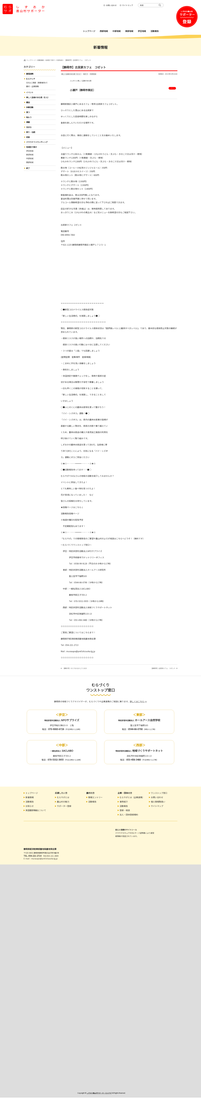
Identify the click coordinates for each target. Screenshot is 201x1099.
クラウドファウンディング (38, 146)
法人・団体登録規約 (129, 816)
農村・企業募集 (33, 87)
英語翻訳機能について (36, 811)
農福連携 (30, 73)
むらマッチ (31, 79)
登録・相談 (125, 811)
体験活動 (30, 109)
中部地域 (93, 74)
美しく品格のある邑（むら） (71, 74)
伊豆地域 (30, 155)
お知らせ (30, 807)
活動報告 (30, 803)
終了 (28, 174)
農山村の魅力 (63, 803)
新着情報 (30, 798)
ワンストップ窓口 (159, 794)
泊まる (29, 130)
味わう (85, 74)
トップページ (31, 60)
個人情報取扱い (158, 803)
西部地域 (30, 167)
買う (28, 114)
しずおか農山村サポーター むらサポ (99, 1094)
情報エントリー (95, 798)
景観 (28, 125)
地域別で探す (32, 151)
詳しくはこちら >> (138, 702)
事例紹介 (124, 803)
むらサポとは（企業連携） (132, 798)
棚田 (28, 104)
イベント (30, 93)
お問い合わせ (111, 5)
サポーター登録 (64, 807)
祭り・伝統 (31, 135)
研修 (28, 141)
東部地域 (30, 159)
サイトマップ (127, 5)
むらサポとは (63, 798)
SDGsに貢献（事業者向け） (39, 83)
